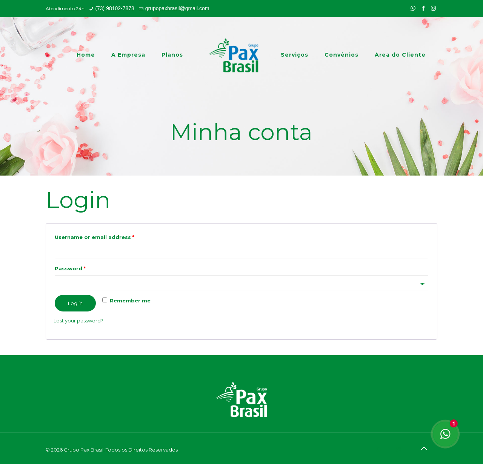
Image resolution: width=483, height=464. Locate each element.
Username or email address (94, 237)
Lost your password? (78, 321)
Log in (75, 303)
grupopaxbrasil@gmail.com (177, 8)
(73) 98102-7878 (114, 8)
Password (70, 268)
